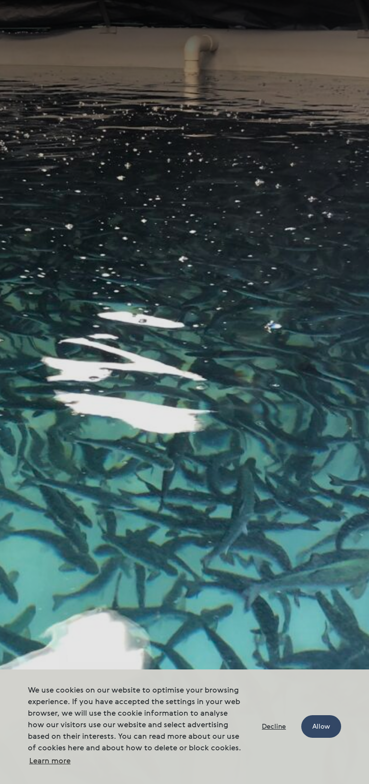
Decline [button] (274, 726)
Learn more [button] (50, 761)
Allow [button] (321, 726)
